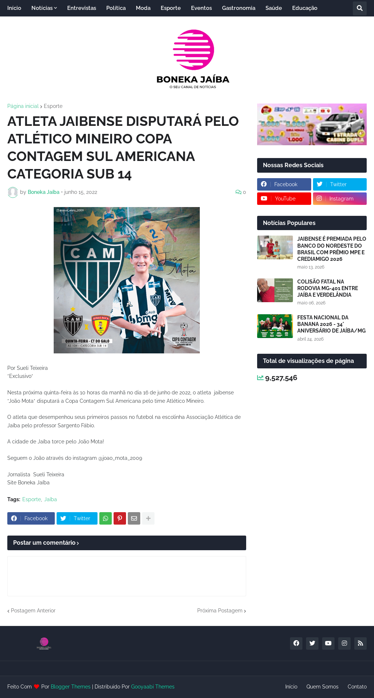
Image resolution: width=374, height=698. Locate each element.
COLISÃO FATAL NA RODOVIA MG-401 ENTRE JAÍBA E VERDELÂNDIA (327, 288)
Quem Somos (322, 687)
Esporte (53, 106)
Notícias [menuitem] (42, 8)
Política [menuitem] (116, 8)
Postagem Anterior (33, 610)
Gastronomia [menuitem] (238, 8)
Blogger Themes (71, 687)
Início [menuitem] (14, 8)
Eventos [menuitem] (201, 8)
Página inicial (23, 106)
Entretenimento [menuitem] (33, 24)
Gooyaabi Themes (153, 687)
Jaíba (50, 499)
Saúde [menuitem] (274, 8)
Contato (357, 687)
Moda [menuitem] (143, 8)
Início (291, 687)
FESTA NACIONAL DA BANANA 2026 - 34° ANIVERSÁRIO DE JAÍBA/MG (331, 324)
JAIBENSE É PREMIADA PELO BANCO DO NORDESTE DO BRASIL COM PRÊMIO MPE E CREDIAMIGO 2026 (331, 249)
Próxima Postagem (220, 610)
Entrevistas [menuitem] (81, 8)
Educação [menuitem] (304, 8)
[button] (360, 8)
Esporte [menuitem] (171, 8)
